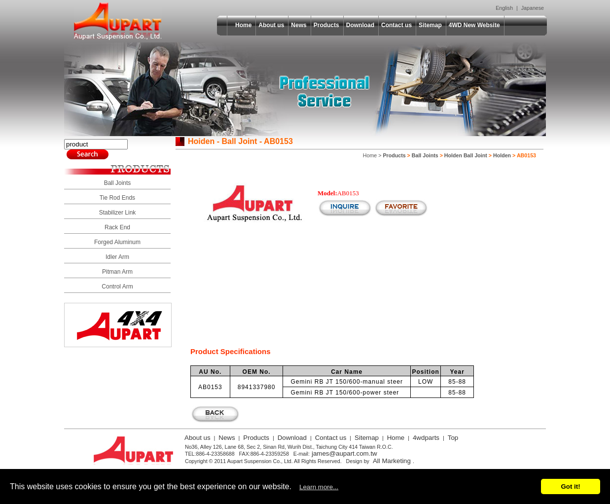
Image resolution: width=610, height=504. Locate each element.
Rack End (117, 227)
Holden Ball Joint (465, 155)
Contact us (396, 25)
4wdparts (426, 437)
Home (243, 25)
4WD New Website (474, 25)
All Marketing (392, 461)
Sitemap (430, 25)
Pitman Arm (117, 271)
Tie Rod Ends (117, 197)
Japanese (532, 8)
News (298, 25)
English (504, 8)
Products (326, 25)
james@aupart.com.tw (344, 453)
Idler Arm (117, 256)
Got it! (570, 486)
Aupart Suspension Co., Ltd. (118, 21)
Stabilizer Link (117, 212)
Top (453, 437)
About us (271, 25)
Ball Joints (117, 183)
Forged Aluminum (117, 242)
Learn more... (318, 487)
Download (360, 25)
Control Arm (117, 286)
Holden (502, 155)
